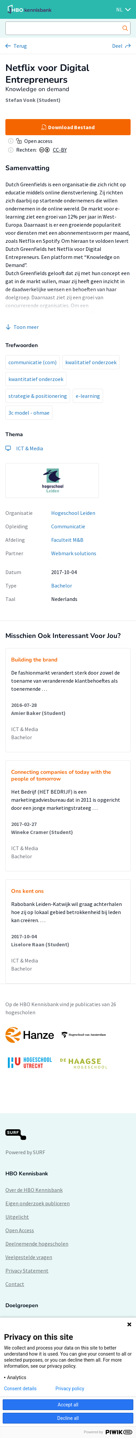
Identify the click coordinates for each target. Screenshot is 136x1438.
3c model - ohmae (28, 412)
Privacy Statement (26, 1270)
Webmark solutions (73, 553)
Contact (14, 1284)
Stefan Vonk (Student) (33, 100)
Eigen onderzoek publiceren (37, 1203)
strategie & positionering (37, 395)
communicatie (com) (32, 362)
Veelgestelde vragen (28, 1257)
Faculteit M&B (67, 540)
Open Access (19, 1230)
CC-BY (60, 149)
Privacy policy (70, 1388)
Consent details (20, 1388)
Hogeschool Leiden (73, 513)
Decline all (68, 1418)
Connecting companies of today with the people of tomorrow (61, 775)
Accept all (68, 1404)
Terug (20, 46)
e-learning (88, 395)
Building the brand (34, 660)
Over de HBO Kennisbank (34, 1189)
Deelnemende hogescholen (36, 1243)
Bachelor (61, 585)
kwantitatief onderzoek (35, 379)
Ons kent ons (27, 891)
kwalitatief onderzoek (90, 362)
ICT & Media (24, 729)
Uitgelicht (17, 1216)
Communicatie (68, 526)
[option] (52, 480)
